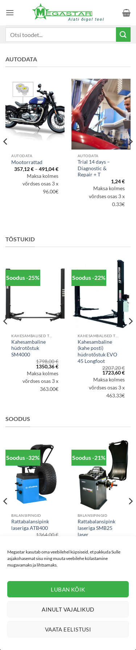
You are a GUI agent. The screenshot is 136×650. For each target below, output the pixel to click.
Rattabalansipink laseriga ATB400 (30, 525)
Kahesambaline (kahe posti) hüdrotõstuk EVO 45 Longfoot (97, 351)
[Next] (130, 156)
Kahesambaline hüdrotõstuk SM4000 (28, 348)
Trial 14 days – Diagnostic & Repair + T (94, 168)
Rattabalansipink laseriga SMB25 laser (96, 528)
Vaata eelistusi (68, 629)
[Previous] (5, 156)
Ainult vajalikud (68, 609)
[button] (9, 12)
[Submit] (123, 34)
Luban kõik (68, 589)
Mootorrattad (26, 162)
